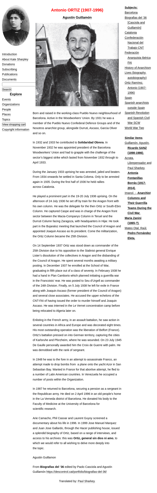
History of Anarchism (138, 67)
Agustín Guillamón (77, 17)
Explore (16, 94)
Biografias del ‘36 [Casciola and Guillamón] (136, 22)
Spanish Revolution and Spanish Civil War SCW (137, 117)
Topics (6, 119)
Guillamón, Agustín (137, 142)
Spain (128, 97)
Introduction (9, 54)
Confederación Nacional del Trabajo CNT (134, 42)
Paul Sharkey (86, 481)
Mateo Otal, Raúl (135, 228)
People (6, 109)
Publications (10, 74)
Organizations (11, 104)
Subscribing (9, 69)
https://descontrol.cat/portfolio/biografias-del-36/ (76, 471)
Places (6, 114)
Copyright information (15, 129)
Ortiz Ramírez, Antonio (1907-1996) (135, 87)
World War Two (134, 127)
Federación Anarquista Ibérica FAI (138, 57)
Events (6, 99)
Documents (9, 79)
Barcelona (131, 12)
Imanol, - (130, 193)
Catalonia (131, 32)
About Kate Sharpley (15, 59)
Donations (8, 64)
